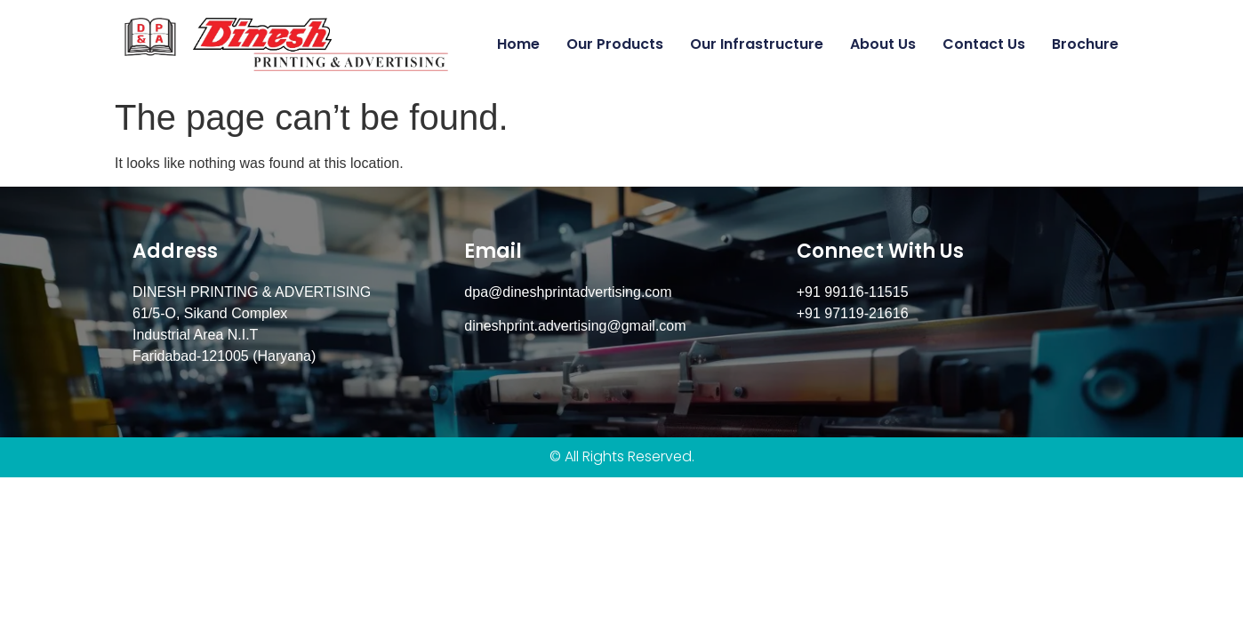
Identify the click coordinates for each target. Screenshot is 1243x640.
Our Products (614, 44)
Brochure (1085, 44)
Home (518, 44)
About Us (883, 44)
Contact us (983, 44)
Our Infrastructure (756, 44)
